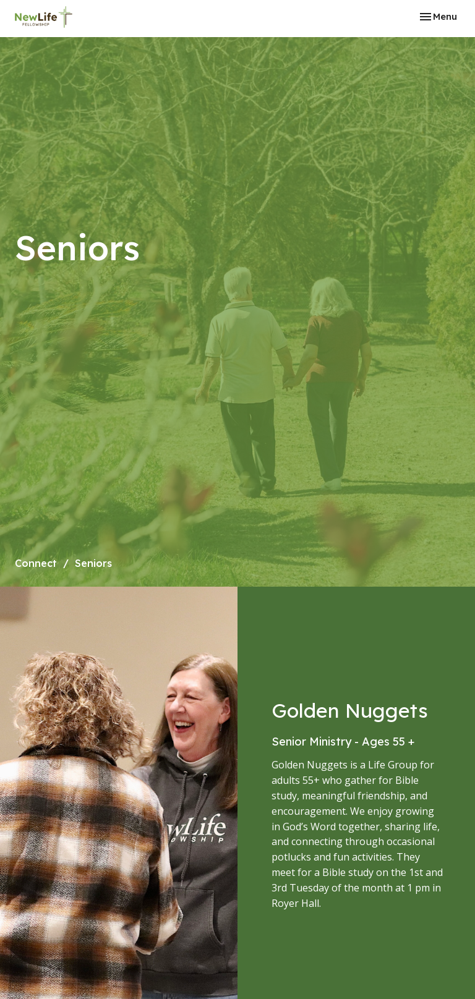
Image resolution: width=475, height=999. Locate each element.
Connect (36, 563)
